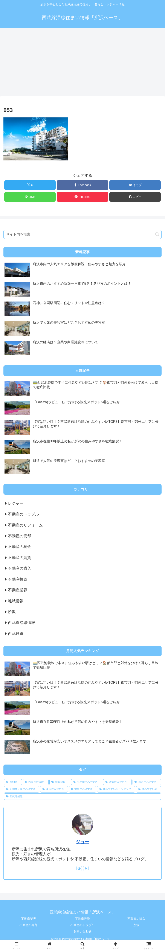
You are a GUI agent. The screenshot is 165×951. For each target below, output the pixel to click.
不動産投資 (82, 918)
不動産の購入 (136, 918)
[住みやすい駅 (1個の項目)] (148, 789)
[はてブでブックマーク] (135, 185)
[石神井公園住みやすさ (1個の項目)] (21, 789)
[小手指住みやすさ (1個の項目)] (86, 782)
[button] (135, 197)
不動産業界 (28, 918)
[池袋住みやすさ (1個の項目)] (82, 789)
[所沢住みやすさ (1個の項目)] (147, 782)
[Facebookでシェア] (82, 185)
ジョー (82, 841)
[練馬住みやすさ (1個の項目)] (54, 789)
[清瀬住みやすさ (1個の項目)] (117, 782)
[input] (82, 234)
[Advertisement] (82, 64)
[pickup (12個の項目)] (13, 782)
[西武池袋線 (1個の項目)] (82, 796)
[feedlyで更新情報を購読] (79, 868)
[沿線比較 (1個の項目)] (59, 782)
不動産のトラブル (82, 925)
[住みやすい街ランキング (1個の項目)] (116, 789)
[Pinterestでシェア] (82, 197)
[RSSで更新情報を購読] (86, 868)
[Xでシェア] (30, 185)
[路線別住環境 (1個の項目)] (36, 782)
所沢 (136, 925)
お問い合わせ (82, 931)
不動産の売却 (29, 925)
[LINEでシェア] (30, 197)
